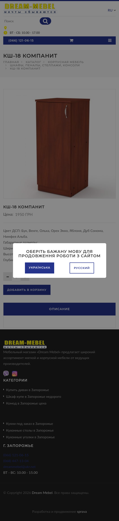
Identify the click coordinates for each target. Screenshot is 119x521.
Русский (82, 268)
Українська (39, 267)
